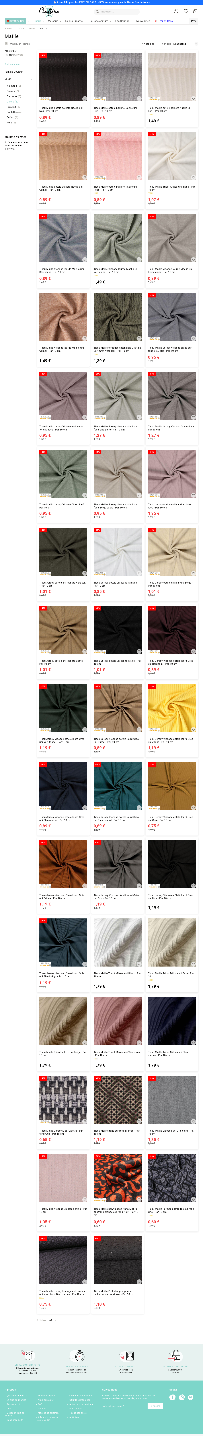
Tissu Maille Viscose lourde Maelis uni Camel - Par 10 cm (61, 349)
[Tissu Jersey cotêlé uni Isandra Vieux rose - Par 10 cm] (172, 474)
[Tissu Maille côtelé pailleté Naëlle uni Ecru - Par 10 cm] (172, 77)
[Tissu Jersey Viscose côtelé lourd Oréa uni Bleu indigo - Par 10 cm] (63, 942)
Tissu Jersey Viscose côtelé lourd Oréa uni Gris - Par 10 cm (116, 897)
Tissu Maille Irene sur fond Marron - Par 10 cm (117, 1132)
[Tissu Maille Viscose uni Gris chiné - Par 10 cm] (172, 1100)
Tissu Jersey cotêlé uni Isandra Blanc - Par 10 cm (116, 584)
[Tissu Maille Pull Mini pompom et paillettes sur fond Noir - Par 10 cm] (118, 1260)
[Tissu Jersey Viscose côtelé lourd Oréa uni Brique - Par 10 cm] (63, 864)
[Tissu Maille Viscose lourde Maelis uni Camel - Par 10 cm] (63, 317)
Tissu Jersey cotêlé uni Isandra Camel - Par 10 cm (62, 662)
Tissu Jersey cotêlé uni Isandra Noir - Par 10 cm (117, 662)
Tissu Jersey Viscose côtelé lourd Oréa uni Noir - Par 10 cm (170, 897)
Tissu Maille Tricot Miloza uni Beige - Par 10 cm (63, 1054)
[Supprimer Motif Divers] (7, 55)
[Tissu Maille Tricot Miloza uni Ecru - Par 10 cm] (172, 942)
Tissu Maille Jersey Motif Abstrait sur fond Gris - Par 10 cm (61, 1132)
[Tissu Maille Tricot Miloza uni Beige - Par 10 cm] (63, 1021)
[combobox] (116, 11)
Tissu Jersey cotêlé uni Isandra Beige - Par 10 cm (170, 584)
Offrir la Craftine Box (79, 1400)
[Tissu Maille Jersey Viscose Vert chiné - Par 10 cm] (63, 474)
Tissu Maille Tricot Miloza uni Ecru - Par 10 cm (171, 975)
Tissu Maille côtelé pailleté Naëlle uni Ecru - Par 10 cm (169, 110)
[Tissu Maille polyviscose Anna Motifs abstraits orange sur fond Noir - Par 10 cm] (118, 1178)
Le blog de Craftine (16, 1400)
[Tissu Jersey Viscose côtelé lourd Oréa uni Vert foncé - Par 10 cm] (63, 708)
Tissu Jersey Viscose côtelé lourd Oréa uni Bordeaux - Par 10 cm (170, 662)
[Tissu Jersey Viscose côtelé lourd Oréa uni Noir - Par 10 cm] (172, 864)
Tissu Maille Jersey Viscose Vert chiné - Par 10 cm (62, 506)
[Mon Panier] (195, 11)
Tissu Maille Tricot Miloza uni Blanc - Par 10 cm (117, 975)
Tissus (21, 29)
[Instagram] (182, 1397)
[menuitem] (37, 21)
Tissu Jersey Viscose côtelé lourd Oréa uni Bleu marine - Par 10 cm (61, 819)
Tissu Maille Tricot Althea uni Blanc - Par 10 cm (171, 188)
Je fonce (145, 2)
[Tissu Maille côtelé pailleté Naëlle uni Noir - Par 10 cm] (63, 77)
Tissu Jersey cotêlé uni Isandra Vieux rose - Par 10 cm (169, 506)
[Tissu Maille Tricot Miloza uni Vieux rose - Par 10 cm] (118, 1021)
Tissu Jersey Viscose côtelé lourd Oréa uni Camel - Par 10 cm (116, 740)
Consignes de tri (15, 1420)
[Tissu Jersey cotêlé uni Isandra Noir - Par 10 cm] (118, 630)
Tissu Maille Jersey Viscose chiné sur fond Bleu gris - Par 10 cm (170, 349)
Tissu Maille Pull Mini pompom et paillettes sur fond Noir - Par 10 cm (114, 1293)
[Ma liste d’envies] (186, 11)
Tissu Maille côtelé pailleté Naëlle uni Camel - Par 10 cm (61, 188)
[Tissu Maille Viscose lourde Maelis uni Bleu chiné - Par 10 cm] (63, 238)
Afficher (41, 1320)
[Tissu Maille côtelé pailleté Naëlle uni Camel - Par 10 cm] (63, 156)
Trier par (165, 43)
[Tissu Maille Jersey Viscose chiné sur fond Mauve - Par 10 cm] (63, 396)
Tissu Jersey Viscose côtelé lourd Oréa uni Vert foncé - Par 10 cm (61, 740)
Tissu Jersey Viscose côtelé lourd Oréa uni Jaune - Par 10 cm (170, 740)
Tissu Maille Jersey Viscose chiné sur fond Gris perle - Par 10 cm (115, 428)
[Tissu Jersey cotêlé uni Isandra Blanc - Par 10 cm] (118, 552)
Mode (32, 29)
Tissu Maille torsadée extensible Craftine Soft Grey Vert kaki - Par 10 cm (117, 349)
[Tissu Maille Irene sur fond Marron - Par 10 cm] (118, 1100)
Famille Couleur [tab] (14, 71)
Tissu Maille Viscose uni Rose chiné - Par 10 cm (63, 1210)
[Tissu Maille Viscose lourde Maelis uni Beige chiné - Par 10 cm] (172, 238)
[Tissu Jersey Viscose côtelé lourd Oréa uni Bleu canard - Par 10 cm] (118, 786)
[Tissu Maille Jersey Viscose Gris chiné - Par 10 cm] (172, 396)
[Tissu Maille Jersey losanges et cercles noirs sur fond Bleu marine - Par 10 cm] (63, 1260)
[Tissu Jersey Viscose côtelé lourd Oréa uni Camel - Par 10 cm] (118, 708)
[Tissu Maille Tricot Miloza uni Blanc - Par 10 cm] (118, 942)
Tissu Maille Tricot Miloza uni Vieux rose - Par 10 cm (117, 1054)
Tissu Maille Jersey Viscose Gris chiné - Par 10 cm (171, 428)
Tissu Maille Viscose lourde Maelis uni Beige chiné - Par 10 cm (170, 271)
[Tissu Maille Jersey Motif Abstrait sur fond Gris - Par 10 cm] (63, 1100)
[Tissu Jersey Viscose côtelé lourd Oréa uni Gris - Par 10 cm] (118, 864)
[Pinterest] (191, 1398)
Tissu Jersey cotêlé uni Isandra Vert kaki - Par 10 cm (62, 584)
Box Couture (75, 1408)
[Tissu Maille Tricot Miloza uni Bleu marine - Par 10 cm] (172, 1021)
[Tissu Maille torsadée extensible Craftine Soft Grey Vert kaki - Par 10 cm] (118, 317)
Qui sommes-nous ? (17, 1395)
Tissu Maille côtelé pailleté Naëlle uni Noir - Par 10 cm (61, 110)
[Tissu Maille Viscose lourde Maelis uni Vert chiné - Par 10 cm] (118, 238)
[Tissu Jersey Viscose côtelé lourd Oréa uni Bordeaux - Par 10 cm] (172, 630)
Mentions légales (46, 1395)
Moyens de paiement (48, 1413)
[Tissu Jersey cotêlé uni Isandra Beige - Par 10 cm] (172, 552)
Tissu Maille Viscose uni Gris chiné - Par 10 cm (171, 1132)
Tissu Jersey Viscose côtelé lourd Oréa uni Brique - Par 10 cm (61, 897)
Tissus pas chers (78, 1413)
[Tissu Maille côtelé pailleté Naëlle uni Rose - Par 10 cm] (118, 156)
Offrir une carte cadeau (81, 1395)
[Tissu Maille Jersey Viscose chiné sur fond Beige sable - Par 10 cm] (118, 474)
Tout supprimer (12, 64)
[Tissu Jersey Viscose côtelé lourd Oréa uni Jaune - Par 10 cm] (172, 708)
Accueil (9, 29)
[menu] (101, 21)
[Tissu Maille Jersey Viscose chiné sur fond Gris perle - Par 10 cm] (118, 396)
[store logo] (48, 11)
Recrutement (13, 1404)
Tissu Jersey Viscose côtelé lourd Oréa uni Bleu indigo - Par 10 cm (61, 975)
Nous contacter (46, 1400)
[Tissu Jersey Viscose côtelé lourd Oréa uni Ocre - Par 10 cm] (172, 786)
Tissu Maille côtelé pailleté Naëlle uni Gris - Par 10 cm (115, 110)
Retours (42, 1408)
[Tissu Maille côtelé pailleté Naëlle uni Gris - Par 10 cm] (118, 77)
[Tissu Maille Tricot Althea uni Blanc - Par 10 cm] (172, 156)
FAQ (40, 1404)
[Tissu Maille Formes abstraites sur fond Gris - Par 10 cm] (172, 1178)
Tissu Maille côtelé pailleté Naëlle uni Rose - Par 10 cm (115, 188)
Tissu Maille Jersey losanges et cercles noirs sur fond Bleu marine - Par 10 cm (62, 1293)
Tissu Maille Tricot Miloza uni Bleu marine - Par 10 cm (168, 1054)
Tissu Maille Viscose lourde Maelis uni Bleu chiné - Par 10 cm (61, 271)
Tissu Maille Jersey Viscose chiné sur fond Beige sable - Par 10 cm (115, 506)
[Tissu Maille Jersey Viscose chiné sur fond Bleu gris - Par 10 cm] (172, 317)
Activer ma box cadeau (81, 1404)
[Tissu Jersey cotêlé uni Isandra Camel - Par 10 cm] (63, 630)
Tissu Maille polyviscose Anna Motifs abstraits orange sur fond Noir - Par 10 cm (116, 1212)
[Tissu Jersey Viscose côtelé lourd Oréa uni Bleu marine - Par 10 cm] (63, 786)
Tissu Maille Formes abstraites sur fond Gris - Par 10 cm (171, 1210)
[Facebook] (172, 1397)
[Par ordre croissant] (196, 44)
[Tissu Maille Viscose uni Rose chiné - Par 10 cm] (63, 1178)
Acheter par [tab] (10, 51)
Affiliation (74, 1417)
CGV (9, 1408)
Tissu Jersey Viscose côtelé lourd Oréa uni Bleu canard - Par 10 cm (116, 819)
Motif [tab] (8, 79)
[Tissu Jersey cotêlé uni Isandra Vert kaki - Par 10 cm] (63, 552)
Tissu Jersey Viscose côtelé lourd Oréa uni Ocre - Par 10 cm (170, 819)
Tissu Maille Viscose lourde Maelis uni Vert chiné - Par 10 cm (116, 271)
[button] (176, 11)
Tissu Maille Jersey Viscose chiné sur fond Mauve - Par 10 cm (61, 428)
